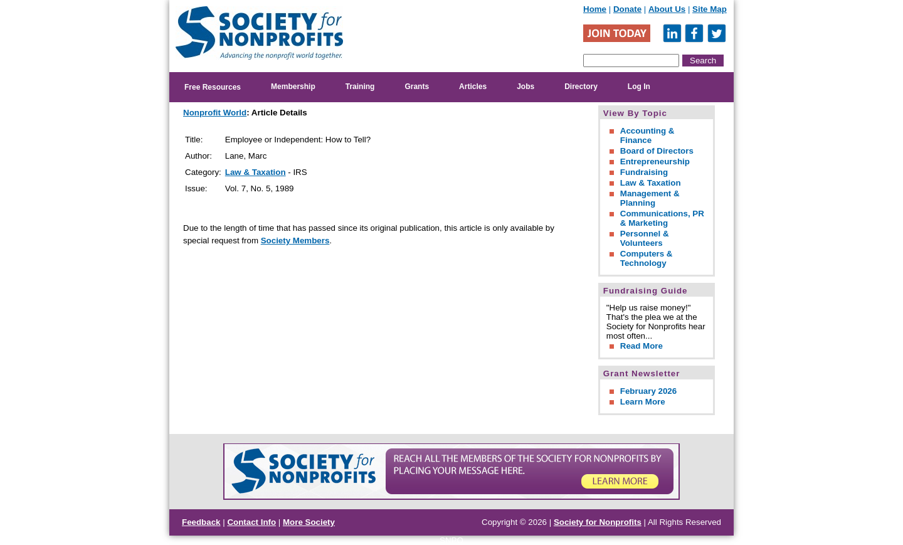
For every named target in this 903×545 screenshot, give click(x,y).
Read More (641, 346)
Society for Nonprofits (598, 522)
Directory (581, 86)
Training (360, 86)
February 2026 (648, 391)
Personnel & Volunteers (644, 238)
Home (594, 9)
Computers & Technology (646, 258)
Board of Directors (657, 151)
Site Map (709, 9)
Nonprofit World (214, 112)
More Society (309, 522)
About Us (666, 9)
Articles (473, 86)
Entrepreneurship (655, 161)
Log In (639, 86)
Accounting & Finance (647, 135)
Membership (293, 86)
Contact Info (251, 522)
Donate (627, 9)
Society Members (295, 240)
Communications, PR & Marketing (662, 218)
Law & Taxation (255, 172)
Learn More (642, 401)
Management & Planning (650, 198)
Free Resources (212, 87)
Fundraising (644, 172)
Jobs (525, 86)
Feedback (201, 522)
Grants (416, 86)
